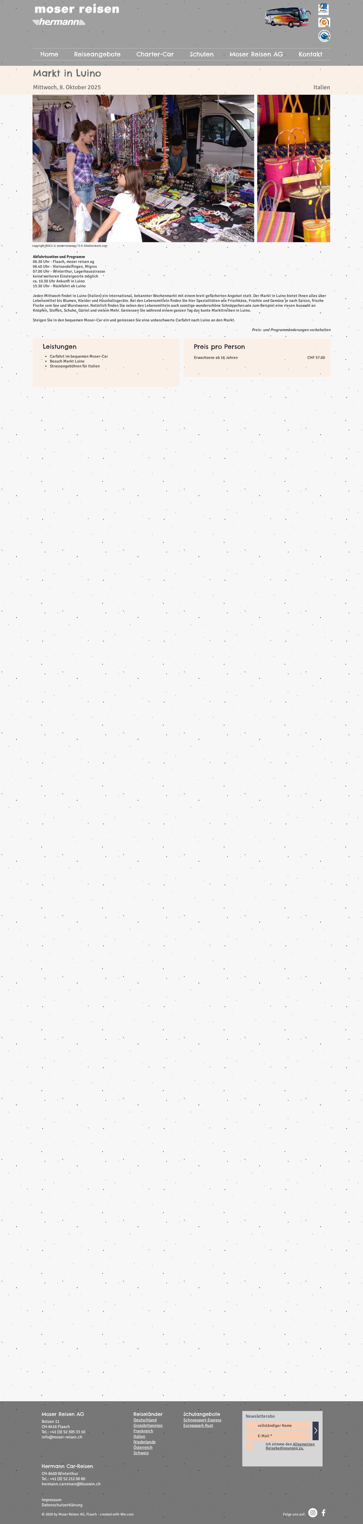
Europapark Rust (198, 1425)
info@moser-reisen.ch (62, 1437)
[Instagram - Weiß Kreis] (312, 1512)
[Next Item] (319, 169)
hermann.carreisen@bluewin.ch (71, 1484)
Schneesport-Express (202, 1420)
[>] (316, 1431)
